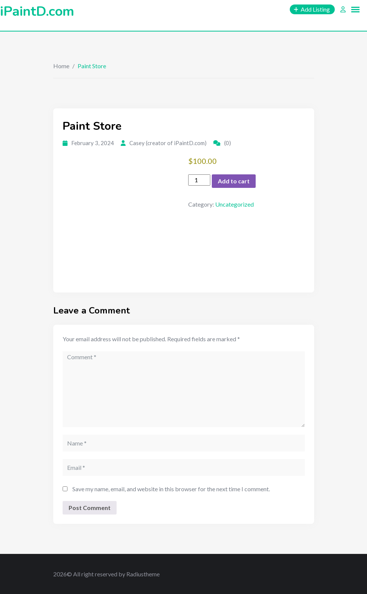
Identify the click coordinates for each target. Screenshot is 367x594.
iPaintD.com (37, 11)
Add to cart (234, 180)
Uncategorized (234, 204)
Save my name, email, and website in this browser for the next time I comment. (171, 488)
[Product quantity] (199, 180)
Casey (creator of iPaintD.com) (168, 143)
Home (61, 65)
